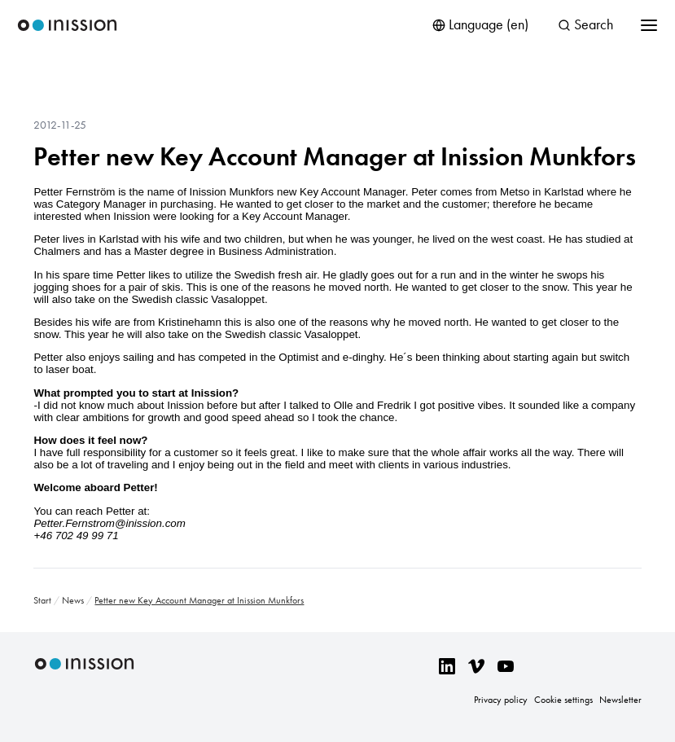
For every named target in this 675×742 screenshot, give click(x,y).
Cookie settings (563, 699)
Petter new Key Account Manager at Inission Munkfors (334, 156)
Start (42, 600)
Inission (67, 26)
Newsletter (620, 699)
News (73, 600)
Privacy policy (501, 699)
